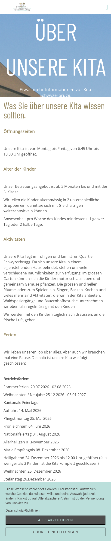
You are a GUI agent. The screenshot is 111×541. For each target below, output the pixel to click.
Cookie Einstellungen (55, 532)
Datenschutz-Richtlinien (23, 510)
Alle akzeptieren (55, 520)
